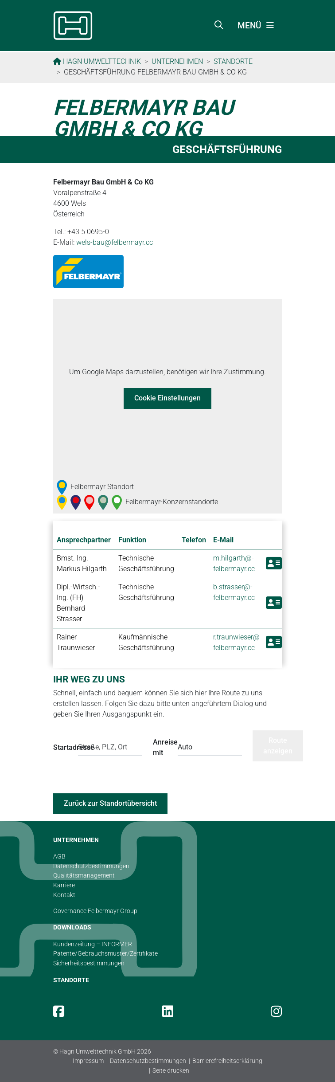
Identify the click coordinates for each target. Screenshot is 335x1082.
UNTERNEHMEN (76, 840)
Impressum (88, 1061)
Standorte (233, 61)
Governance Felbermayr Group (95, 911)
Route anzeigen (277, 745)
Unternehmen (177, 61)
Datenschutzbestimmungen (148, 1061)
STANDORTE (71, 980)
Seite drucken (170, 1070)
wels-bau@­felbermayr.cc (114, 242)
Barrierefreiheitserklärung (227, 1061)
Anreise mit (162, 747)
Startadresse (63, 747)
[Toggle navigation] (256, 25)
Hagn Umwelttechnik (101, 61)
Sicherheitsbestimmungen (89, 963)
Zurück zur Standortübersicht (110, 803)
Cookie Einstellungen (167, 398)
